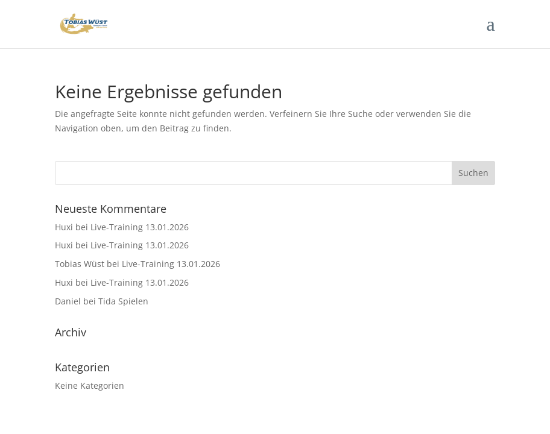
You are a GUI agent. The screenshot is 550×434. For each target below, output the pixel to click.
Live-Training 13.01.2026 (139, 227)
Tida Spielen (123, 301)
